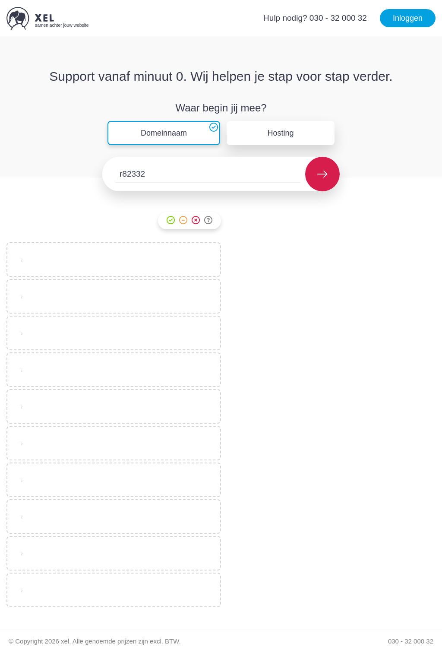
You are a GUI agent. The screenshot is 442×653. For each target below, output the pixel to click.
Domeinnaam (164, 133)
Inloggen (408, 18)
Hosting (281, 133)
